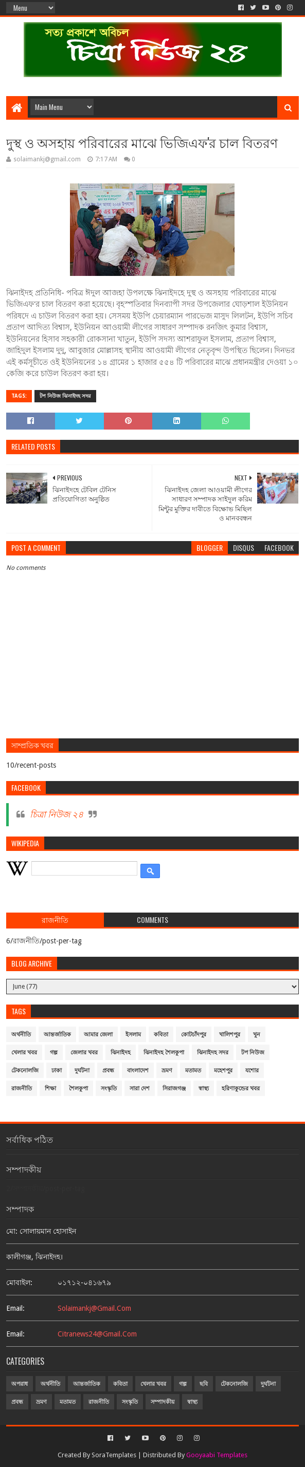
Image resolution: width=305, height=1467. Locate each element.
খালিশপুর (229, 1034)
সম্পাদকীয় (162, 1402)
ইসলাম (133, 1034)
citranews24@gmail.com (97, 1334)
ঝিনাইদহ (121, 1052)
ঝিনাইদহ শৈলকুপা (163, 1052)
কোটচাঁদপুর (193, 1034)
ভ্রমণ (167, 1070)
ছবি (204, 1384)
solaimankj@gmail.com (94, 1308)
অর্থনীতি (21, 1034)
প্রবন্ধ (108, 1070)
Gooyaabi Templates (216, 1455)
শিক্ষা (50, 1088)
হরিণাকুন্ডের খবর (241, 1088)
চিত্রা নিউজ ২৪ (56, 814)
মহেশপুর (223, 1070)
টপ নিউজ (252, 1052)
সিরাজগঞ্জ (174, 1088)
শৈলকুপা (78, 1088)
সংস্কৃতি (109, 1088)
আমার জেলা (98, 1034)
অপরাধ (19, 1384)
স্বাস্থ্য (204, 1088)
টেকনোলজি (25, 1070)
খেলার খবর (24, 1052)
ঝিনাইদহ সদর (212, 1052)
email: (15, 1308)
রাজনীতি (21, 1088)
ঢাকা (56, 1070)
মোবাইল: (19, 1282)
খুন (256, 1034)
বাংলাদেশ (138, 1070)
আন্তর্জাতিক (57, 1034)
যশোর (252, 1070)
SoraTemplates (114, 1455)
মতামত (193, 1070)
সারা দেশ (140, 1088)
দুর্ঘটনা (82, 1070)
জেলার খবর (84, 1052)
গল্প (54, 1052)
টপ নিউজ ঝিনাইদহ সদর (65, 396)
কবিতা (161, 1034)
